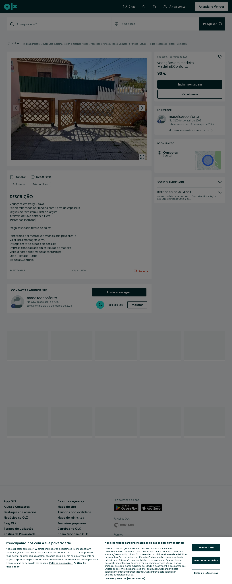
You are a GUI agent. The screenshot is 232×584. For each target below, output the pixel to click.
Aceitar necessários (206, 560)
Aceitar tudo (206, 547)
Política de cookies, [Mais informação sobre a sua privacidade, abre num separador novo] (61, 562)
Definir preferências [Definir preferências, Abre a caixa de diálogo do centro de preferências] (206, 572)
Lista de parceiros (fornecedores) (125, 578)
